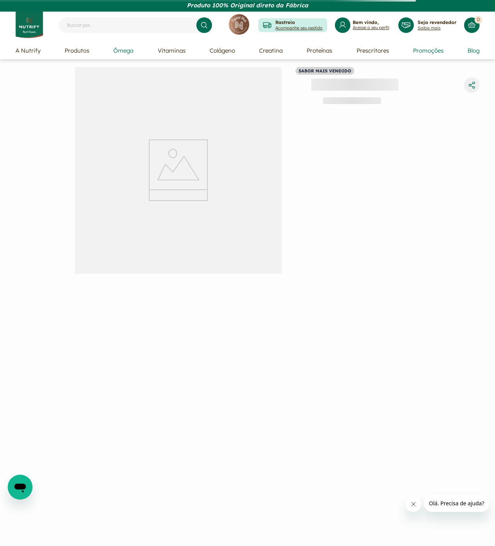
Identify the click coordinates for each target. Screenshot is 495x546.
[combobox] (135, 25)
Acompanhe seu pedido (299, 28)
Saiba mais (429, 28)
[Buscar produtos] (204, 25)
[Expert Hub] (239, 25)
